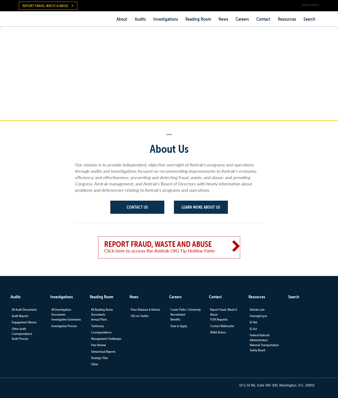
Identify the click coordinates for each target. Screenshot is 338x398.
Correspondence (101, 332)
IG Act (253, 329)
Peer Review (98, 345)
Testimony (97, 326)
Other (94, 364)
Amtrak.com (257, 309)
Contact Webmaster (222, 326)
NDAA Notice (218, 332)
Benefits (175, 319)
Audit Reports (20, 316)
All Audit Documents (24, 309)
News (223, 19)
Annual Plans (99, 319)
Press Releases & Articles (145, 309)
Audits (140, 19)
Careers (242, 19)
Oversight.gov (258, 316)
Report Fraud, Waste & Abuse (45, 5)
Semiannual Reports (103, 351)
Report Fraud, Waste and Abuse (162, 246)
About (121, 19)
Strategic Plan (99, 358)
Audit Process (20, 339)
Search (309, 19)
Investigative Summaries (66, 319)
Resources (287, 19)
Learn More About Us (200, 207)
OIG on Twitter (140, 316)
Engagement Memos (24, 322)
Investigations (165, 19)
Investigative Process (64, 326)
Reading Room (198, 19)
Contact (263, 19)
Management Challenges (106, 339)
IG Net (253, 322)
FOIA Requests (219, 319)
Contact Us (137, 207)
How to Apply (178, 326)
